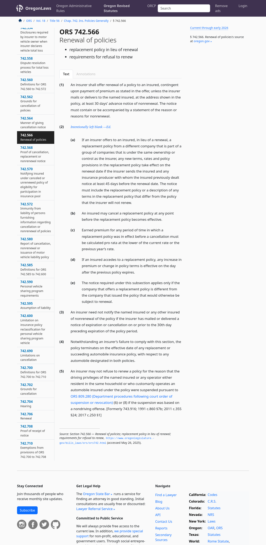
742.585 (33, 269)
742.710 (33, 450)
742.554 (34, 39)
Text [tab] (66, 74)
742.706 (26, 416)
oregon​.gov (202, 41)
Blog (158, 501)
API (157, 515)
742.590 (31, 288)
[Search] (184, 8)
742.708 (32, 430)
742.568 (34, 154)
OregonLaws (38, 8)
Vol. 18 (40, 21)
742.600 (32, 329)
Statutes (214, 508)
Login (243, 6)
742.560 (33, 84)
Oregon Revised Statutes (117, 8)
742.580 (35, 248)
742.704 (26, 403)
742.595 (35, 305)
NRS (211, 514)
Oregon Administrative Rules (74, 8)
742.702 (28, 389)
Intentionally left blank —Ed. (91, 127)
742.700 (33, 372)
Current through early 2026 (209, 28)
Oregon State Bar (96, 494)
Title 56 (55, 21)
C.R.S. (212, 501)
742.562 (30, 103)
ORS (29, 21)
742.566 (33, 137)
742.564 (33, 122)
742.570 (34, 182)
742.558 (34, 65)
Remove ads (221, 8)
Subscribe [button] (27, 510)
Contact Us (163, 521)
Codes (212, 494)
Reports (161, 528)
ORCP (151, 6)
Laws (212, 521)
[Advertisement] (218, 115)
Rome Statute (218, 541)
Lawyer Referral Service (94, 509)
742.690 (30, 355)
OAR (211, 528)
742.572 (35, 217)
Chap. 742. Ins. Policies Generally (86, 21)
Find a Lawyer (166, 495)
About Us (162, 508)
